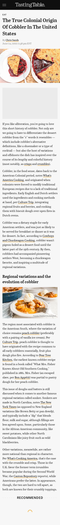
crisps (28, 164)
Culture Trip (26, 202)
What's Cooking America (22, 458)
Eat (4, 15)
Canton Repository (25, 476)
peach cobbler (31, 333)
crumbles (43, 164)
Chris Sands (12, 40)
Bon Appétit (22, 377)
